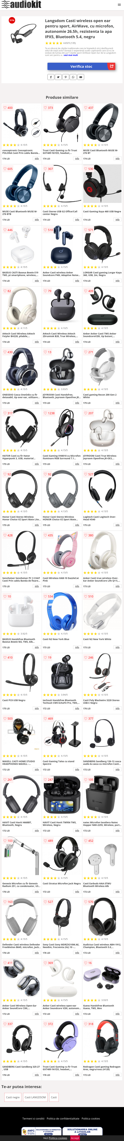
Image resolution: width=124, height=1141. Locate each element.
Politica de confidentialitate (63, 1118)
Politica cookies (91, 1118)
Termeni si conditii (33, 1118)
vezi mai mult (71, 55)
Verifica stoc (93, 66)
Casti (54, 1097)
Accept (75, 1138)
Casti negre (13, 1097)
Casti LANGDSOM (35, 1097)
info (37, 158)
